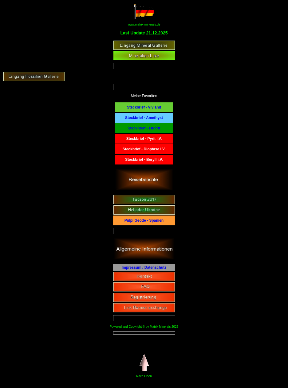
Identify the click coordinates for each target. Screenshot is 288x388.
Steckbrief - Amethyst (144, 118)
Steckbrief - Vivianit (144, 107)
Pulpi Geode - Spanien (144, 220)
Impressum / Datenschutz (144, 267)
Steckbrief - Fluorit (144, 128)
